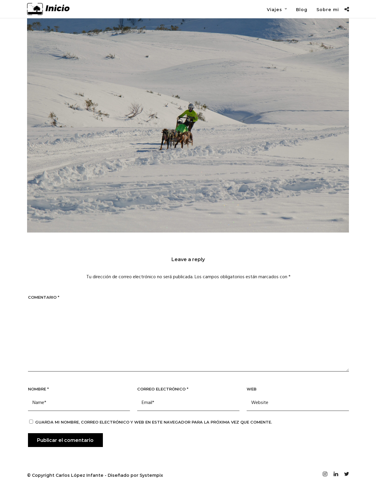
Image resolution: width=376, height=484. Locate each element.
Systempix (151, 475)
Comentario (43, 297)
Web (252, 389)
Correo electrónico (162, 389)
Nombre (38, 389)
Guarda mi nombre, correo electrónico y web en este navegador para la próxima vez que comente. (153, 422)
